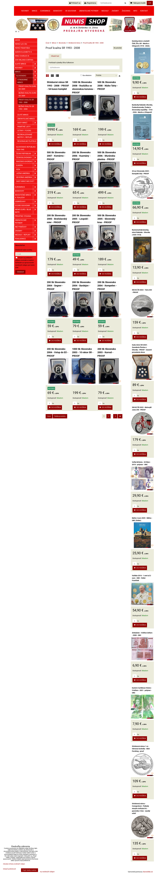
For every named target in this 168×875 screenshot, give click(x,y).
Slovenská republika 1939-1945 (26, 148)
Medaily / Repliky (26, 235)
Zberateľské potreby (88, 11)
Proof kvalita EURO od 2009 (27, 87)
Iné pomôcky (26, 227)
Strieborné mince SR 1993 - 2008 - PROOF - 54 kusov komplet (58, 85)
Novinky (25, 11)
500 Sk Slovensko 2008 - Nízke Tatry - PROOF (107, 85)
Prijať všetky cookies (29, 870)
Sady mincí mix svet (25, 181)
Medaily (105, 11)
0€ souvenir (70, 11)
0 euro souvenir (26, 206)
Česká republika (26, 154)
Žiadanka (126, 11)
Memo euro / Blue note (26, 211)
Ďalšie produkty (60, 416)
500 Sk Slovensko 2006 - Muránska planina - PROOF (106, 156)
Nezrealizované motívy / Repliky (24, 136)
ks (50, 140)
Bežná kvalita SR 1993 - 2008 (26, 107)
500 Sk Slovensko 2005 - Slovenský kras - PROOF (106, 219)
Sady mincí (27, 123)
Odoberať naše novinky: (23, 250)
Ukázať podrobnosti (9, 869)
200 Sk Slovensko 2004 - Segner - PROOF (56, 285)
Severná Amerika (26, 177)
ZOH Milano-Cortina (24, 60)
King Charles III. (22, 56)
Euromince (45, 11)
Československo (26, 158)
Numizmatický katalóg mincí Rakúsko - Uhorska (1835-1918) (141, 232)
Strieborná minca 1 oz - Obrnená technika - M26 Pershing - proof (141, 748)
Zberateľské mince (26, 119)
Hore (49, 416)
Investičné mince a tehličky (26, 196)
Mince (34, 11)
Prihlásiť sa (74, 3)
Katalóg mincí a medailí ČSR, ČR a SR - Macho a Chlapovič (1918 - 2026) (141, 43)
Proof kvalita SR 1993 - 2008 (26, 101)
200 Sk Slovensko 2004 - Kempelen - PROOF (107, 285)
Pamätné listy (23, 127)
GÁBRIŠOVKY (26, 202)
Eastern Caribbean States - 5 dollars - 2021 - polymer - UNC (142, 690)
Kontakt (144, 11)
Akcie (17, 40)
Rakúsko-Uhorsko (26, 161)
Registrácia (90, 3)
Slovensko (26, 76)
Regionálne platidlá (26, 141)
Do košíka (55, 144)
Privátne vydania (23, 216)
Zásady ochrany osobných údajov (42, 872)
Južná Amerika (26, 173)
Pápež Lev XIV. (21, 44)
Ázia (26, 169)
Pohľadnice (26, 239)
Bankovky (57, 11)
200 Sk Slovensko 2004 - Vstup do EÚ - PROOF (57, 352)
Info (135, 11)
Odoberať (20, 272)
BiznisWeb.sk (148, 872)
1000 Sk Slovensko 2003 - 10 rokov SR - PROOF (82, 352)
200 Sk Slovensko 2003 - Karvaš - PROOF (106, 352)
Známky (115, 11)
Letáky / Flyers (24, 131)
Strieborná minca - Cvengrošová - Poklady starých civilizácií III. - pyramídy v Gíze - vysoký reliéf (141, 808)
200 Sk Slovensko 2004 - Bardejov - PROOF (81, 285)
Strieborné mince (27, 81)
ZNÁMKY (26, 231)
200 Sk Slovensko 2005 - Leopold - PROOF (81, 219)
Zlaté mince (26, 64)
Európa (26, 165)
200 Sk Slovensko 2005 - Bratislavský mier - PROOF (57, 219)
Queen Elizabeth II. (23, 52)
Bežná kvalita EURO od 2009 (27, 94)
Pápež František (22, 48)
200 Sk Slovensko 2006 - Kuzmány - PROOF (81, 156)
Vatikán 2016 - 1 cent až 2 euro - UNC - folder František (141, 578)
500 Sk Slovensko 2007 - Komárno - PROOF (56, 156)
